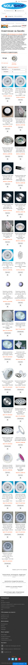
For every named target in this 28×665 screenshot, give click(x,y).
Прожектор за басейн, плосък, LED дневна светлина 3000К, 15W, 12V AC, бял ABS (7, 526)
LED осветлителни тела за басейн (14, 34)
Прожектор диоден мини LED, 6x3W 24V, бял (7, 438)
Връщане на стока (5, 616)
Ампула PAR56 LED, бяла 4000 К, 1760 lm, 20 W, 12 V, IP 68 (7, 324)
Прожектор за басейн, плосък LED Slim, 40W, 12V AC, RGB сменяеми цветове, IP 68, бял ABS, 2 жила (20, 91)
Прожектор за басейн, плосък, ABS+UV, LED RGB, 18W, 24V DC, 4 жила (8, 293)
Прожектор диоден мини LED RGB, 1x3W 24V (7, 409)
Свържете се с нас (5, 615)
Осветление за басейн (20, 23)
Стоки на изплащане (5, 607)
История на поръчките (5, 636)
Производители (4, 624)
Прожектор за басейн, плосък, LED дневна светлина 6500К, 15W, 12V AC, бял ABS (20, 526)
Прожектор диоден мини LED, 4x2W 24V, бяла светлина (20, 235)
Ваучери (3, 625)
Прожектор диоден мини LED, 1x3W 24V (7, 205)
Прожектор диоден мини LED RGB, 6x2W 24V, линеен (20, 177)
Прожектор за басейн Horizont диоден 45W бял (20, 438)
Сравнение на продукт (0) (13, 67)
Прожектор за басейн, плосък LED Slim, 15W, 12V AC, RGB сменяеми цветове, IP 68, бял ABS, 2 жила (7, 497)
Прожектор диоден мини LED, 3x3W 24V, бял (7, 234)
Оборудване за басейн (9, 23)
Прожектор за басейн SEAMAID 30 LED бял (7, 466)
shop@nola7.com (19, 10)
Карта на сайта (4, 618)
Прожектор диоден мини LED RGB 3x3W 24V (20, 119)
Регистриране (24, 1)
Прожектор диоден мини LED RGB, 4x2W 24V (7, 176)
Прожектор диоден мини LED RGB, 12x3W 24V (7, 148)
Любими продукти (5, 638)
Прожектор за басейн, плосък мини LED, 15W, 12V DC (20, 264)
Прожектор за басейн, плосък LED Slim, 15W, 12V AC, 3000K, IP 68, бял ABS (7, 264)
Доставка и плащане (5, 602)
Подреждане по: (5, 69)
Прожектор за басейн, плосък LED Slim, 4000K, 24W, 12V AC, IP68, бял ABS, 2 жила (7, 90)
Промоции (3, 629)
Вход (19, 1)
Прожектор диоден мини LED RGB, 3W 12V (20, 148)
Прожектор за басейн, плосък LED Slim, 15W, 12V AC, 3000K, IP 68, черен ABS (7, 120)
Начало (2, 23)
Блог (2, 609)
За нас (2, 600)
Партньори (3, 627)
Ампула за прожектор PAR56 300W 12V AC (20, 323)
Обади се (14, 656)
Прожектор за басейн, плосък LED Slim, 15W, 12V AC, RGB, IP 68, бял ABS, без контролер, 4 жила (20, 497)
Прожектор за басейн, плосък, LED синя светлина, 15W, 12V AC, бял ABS (7, 555)
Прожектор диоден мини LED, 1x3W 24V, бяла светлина (20, 206)
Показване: (6, 71)
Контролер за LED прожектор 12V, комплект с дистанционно (20, 353)
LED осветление (4, 63)
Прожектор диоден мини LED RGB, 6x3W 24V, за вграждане (20, 410)
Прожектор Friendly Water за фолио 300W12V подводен (20, 382)
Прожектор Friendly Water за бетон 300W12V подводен (7, 382)
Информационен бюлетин (6, 640)
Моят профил (4, 634)
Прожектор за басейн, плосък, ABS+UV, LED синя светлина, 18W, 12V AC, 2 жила (20, 293)
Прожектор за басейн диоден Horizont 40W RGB (20, 466)
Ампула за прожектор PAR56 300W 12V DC (7, 352)
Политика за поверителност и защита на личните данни (12, 604)
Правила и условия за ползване (7, 606)
